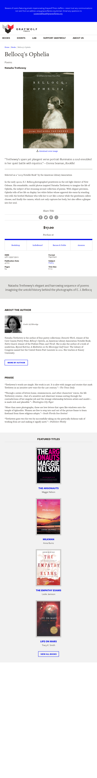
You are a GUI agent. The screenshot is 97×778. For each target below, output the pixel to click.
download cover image (48, 151)
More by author (16, 362)
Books (13, 47)
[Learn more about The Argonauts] (48, 465)
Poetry (51, 262)
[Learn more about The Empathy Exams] (48, 567)
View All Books (48, 654)
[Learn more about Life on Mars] (48, 618)
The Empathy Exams (48, 590)
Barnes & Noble (59, 245)
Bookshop (15, 245)
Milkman (48, 539)
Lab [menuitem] (34, 37)
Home (7, 47)
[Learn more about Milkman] (48, 516)
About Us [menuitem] (78, 37)
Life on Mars (48, 641)
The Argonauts (48, 488)
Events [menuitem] (21, 37)
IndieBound (37, 245)
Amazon (81, 245)
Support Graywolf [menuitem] (54, 37)
